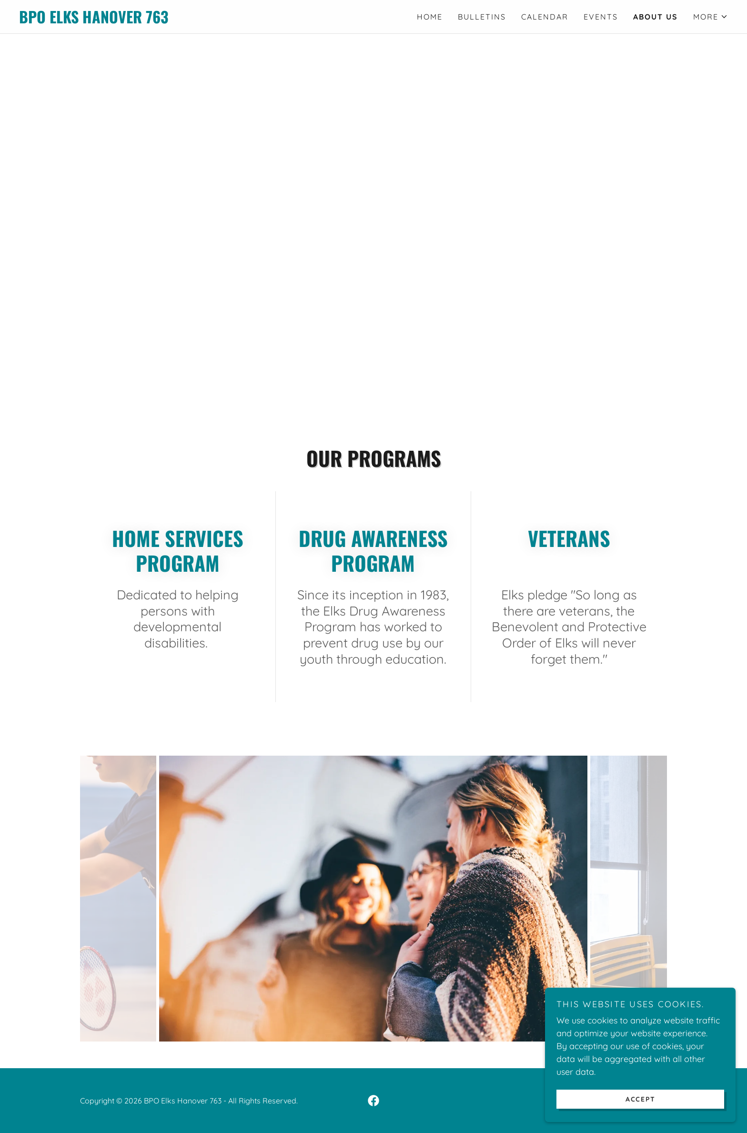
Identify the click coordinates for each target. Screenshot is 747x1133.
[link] (196, 20)
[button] (710, 16)
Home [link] (430, 16)
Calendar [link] (544, 16)
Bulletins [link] (482, 16)
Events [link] (601, 16)
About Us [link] (655, 16)
